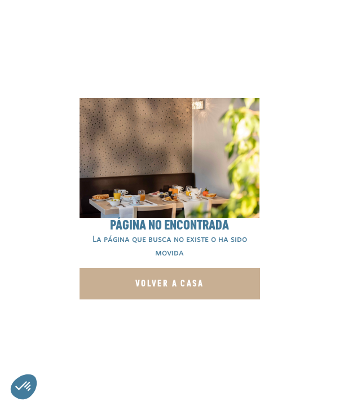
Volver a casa (169, 283)
